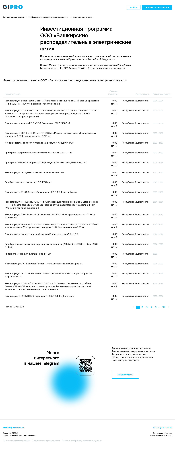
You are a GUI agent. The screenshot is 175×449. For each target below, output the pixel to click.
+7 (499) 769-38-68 (162, 428)
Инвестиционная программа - (83, 17)
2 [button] (142, 307)
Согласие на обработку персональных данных (82, 441)
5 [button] (155, 307)
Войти (133, 7)
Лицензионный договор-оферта (16, 441)
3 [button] (147, 307)
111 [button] (163, 307)
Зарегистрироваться (157, 7)
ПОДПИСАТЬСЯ (125, 375)
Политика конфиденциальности (46, 441)
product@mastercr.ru (13, 428)
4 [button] (151, 307)
